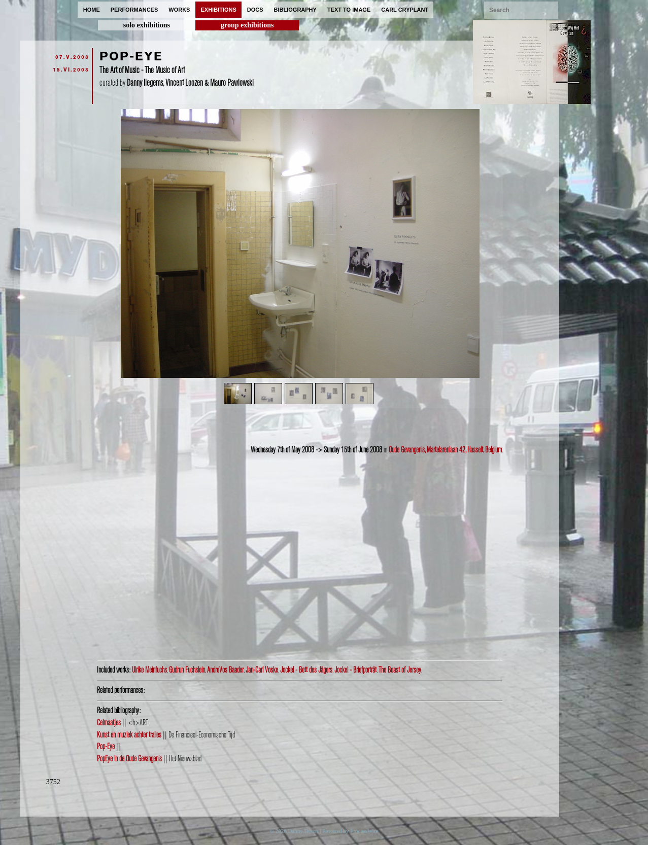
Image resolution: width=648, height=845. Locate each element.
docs (255, 10)
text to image (348, 10)
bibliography (295, 10)
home (91, 10)
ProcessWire (364, 831)
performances (134, 10)
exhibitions (218, 10)
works (179, 10)
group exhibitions (247, 25)
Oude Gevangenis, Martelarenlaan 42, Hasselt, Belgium (445, 449)
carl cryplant (404, 10)
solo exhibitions (146, 25)
